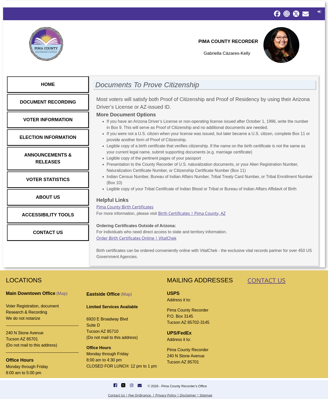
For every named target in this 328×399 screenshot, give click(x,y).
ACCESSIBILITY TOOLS (48, 214)
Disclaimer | (189, 395)
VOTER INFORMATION (48, 119)
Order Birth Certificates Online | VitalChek (136, 238)
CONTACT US (48, 232)
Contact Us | (117, 395)
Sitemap (205, 395)
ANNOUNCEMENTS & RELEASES (47, 158)
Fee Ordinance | (141, 395)
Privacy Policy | (167, 395)
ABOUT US (48, 197)
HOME (48, 84)
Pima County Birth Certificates (124, 207)
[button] (318, 11)
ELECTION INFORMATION (47, 137)
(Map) (61, 293)
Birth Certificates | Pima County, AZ (191, 213)
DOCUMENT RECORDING (48, 102)
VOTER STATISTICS (47, 179)
